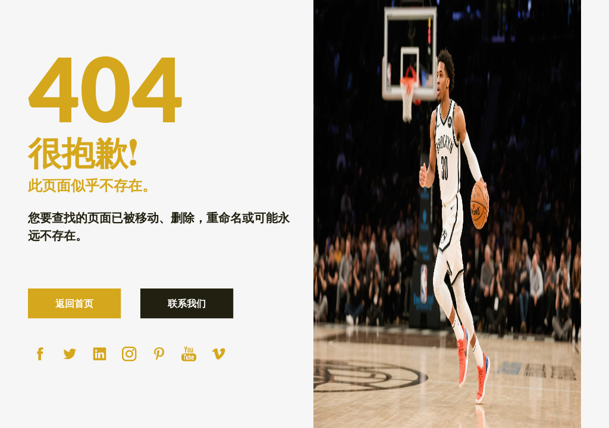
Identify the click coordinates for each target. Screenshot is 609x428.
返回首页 (74, 303)
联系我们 (187, 303)
